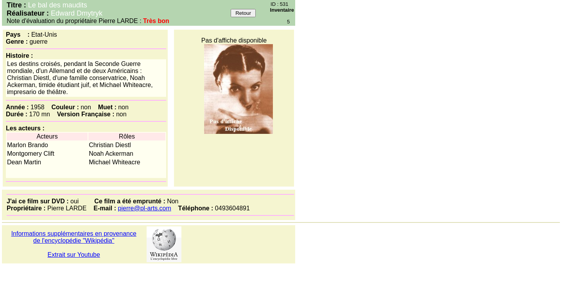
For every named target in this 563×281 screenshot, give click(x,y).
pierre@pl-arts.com (144, 208)
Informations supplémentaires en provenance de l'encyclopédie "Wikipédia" (73, 237)
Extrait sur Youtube (74, 254)
